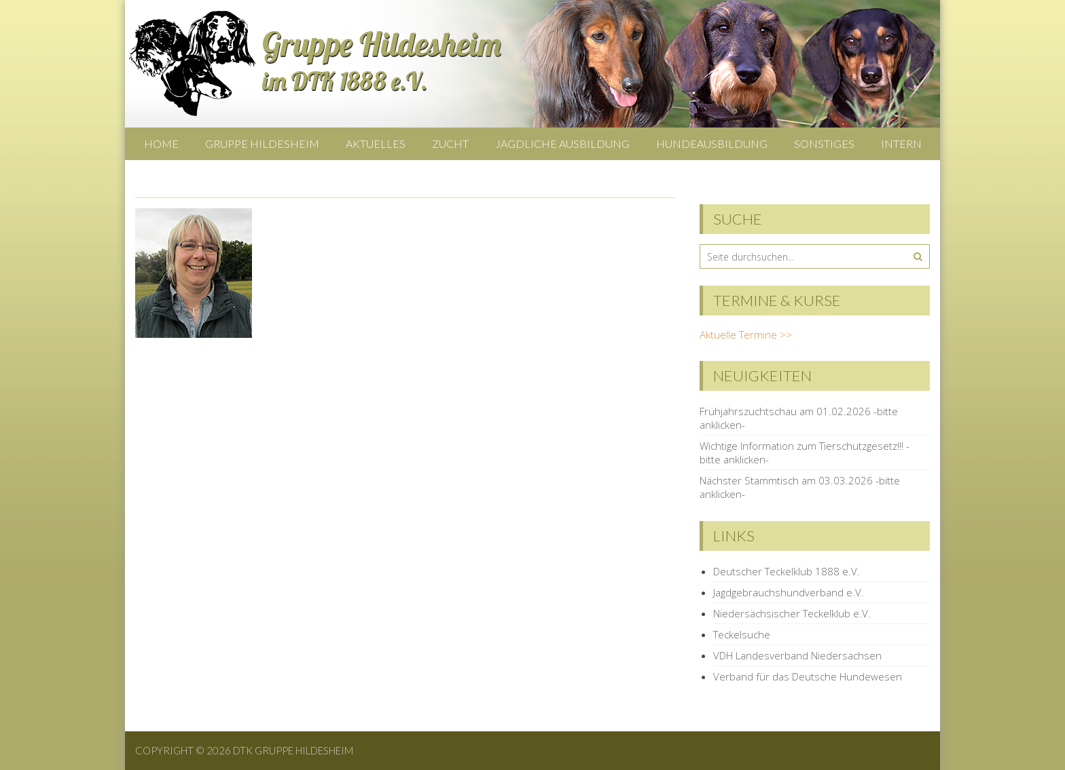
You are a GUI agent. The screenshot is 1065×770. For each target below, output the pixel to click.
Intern (901, 143)
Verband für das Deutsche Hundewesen (807, 676)
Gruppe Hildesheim (262, 143)
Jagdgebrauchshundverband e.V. (788, 592)
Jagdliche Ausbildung (562, 143)
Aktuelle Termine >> (746, 334)
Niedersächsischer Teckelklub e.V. (792, 613)
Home (161, 143)
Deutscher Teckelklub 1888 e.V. (786, 571)
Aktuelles (375, 143)
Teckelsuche (741, 634)
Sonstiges (824, 143)
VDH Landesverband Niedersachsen (797, 655)
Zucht (450, 143)
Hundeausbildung (712, 143)
